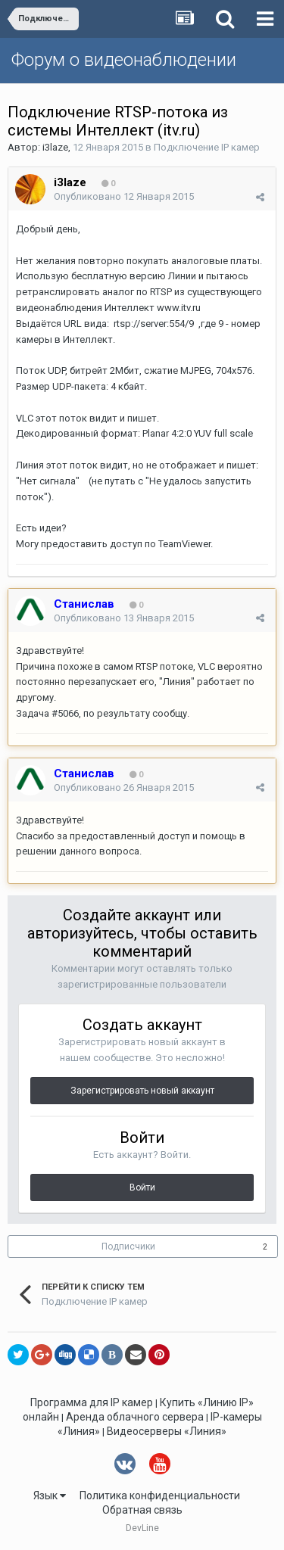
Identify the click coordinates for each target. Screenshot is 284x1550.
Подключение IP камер (207, 147)
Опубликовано (124, 196)
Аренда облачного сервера (135, 1417)
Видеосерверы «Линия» (166, 1431)
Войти (142, 1187)
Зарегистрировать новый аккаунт (142, 1090)
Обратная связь (142, 1510)
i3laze (55, 147)
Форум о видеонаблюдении (123, 59)
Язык (49, 1495)
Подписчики (128, 1246)
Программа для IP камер (91, 1402)
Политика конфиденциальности (160, 1495)
